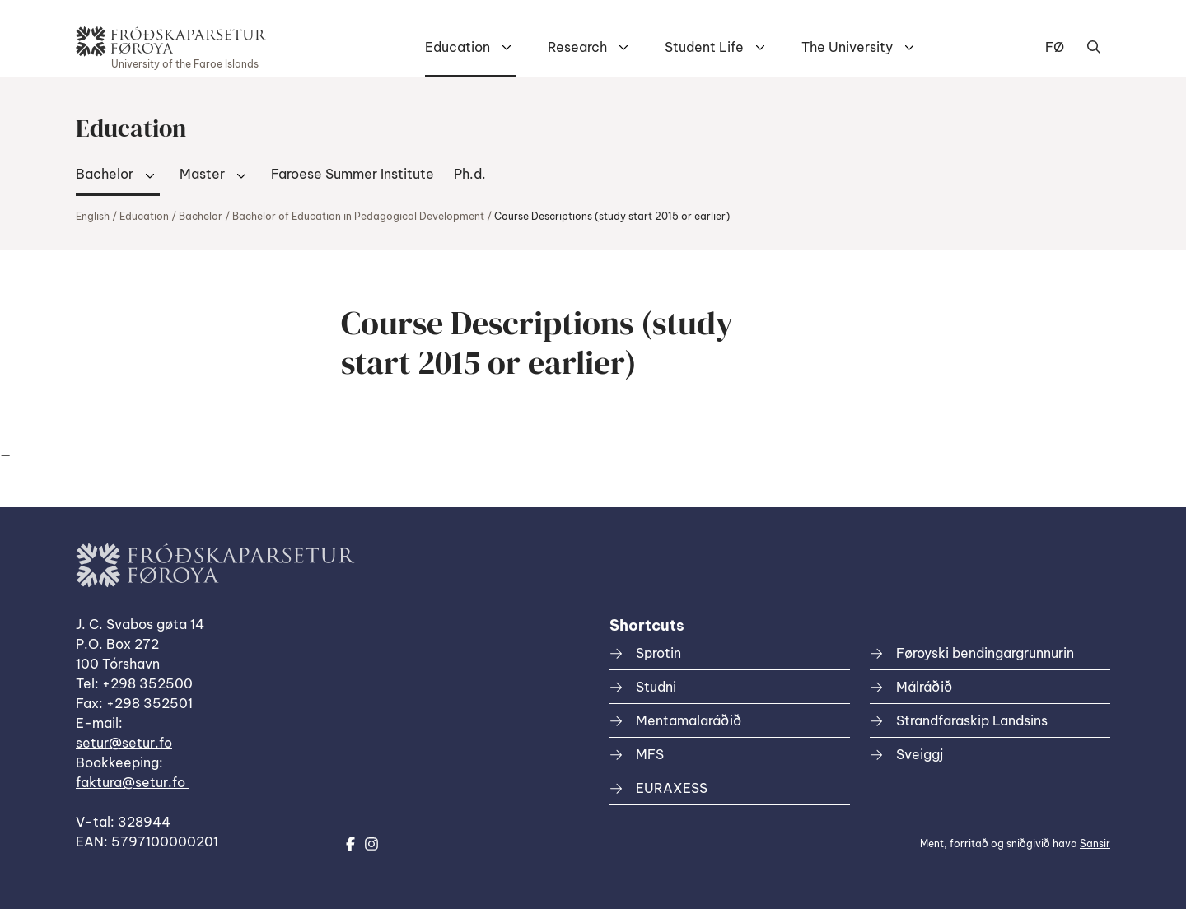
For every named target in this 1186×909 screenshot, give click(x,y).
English (93, 216)
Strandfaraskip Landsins (972, 720)
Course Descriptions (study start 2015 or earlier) (612, 216)
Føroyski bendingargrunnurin (985, 653)
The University (847, 47)
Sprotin (658, 653)
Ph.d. (470, 173)
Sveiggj (919, 754)
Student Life (704, 47)
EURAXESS (671, 788)
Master (202, 173)
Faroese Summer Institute (352, 173)
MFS (650, 754)
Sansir (1095, 843)
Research (577, 47)
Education (457, 47)
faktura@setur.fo (132, 782)
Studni (656, 686)
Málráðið (924, 686)
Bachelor (104, 173)
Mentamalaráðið (688, 720)
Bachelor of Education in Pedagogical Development (358, 216)
